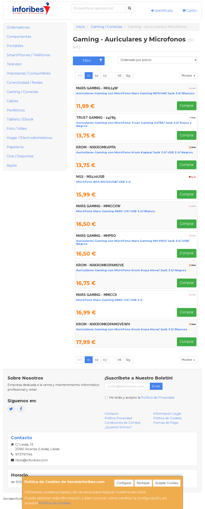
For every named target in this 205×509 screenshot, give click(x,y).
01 (88, 75)
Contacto (112, 414)
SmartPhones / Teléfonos (28, 55)
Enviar (156, 386)
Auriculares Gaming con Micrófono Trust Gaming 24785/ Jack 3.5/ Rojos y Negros (133, 124)
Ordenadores (18, 27)
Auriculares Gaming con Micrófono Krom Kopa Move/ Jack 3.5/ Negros (131, 270)
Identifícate (162, 11)
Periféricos (16, 110)
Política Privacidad (118, 418)
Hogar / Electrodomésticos (29, 138)
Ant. (80, 75)
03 (105, 75)
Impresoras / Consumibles (28, 73)
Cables (12, 101)
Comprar (187, 106)
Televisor (14, 64)
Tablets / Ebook (20, 119)
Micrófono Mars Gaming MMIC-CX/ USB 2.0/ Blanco (115, 211)
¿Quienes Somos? (118, 427)
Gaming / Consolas (22, 92)
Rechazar (143, 483)
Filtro (92, 60)
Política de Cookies (55, 503)
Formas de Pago (165, 423)
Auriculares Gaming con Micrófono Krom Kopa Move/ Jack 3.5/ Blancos (131, 329)
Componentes (19, 37)
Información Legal (167, 414)
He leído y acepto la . (142, 397)
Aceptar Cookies (166, 483)
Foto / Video (17, 128)
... (112, 75)
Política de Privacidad (157, 397)
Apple (12, 165)
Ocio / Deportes (20, 156)
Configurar (124, 483)
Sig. (128, 75)
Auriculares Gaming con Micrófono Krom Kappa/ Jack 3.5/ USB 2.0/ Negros (134, 152)
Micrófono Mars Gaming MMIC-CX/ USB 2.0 (109, 300)
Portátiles (15, 46)
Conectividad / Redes (24, 83)
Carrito (189, 11)
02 (96, 75)
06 (119, 75)
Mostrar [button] (188, 75)
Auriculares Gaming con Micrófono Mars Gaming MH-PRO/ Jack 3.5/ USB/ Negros (132, 242)
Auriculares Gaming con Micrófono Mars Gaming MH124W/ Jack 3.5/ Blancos (135, 93)
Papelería (15, 147)
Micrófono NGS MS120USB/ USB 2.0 (103, 181)
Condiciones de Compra (122, 423)
